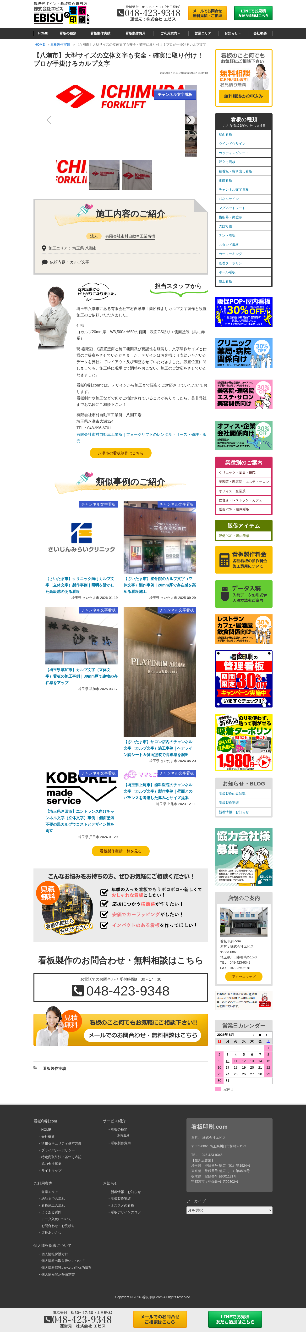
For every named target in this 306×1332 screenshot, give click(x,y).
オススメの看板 (122, 1205)
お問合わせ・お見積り (58, 1226)
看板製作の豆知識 (232, 794)
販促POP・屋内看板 (234, 509)
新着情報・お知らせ (234, 812)
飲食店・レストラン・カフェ (240, 500)
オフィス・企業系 (232, 491)
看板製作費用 (136, 33)
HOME (43, 33)
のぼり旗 (225, 226)
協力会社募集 (51, 1164)
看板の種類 (68, 33)
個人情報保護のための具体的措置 (66, 1268)
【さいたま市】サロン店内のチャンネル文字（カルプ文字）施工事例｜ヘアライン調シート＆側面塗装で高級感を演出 (158, 748)
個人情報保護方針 (54, 1254)
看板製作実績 (100, 33)
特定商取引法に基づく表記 (61, 1157)
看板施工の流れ (53, 1205)
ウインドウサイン (232, 143)
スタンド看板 (229, 245)
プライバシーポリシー (58, 1150)
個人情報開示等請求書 (58, 1274)
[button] (190, 120)
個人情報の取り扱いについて (63, 1261)
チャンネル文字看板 (234, 189)
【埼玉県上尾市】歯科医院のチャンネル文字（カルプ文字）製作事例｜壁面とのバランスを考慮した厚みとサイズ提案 (158, 791)
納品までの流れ (53, 1198)
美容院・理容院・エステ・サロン (244, 482)
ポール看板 (227, 272)
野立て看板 (227, 162)
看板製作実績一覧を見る (121, 851)
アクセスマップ (244, 976)
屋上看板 (225, 281)
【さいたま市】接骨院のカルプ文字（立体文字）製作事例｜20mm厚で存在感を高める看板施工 (160, 585)
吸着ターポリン (230, 263)
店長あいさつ (51, 1232)
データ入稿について (56, 1219)
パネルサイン (229, 199)
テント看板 (227, 235)
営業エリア (203, 33)
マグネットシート (232, 208)
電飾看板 (225, 180)
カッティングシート (234, 153)
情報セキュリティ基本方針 (61, 1143)
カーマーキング (230, 254)
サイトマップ (51, 1170)
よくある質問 (51, 1212)
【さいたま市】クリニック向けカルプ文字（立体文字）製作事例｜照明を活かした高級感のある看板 (79, 585)
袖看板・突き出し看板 (235, 171)
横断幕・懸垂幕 (230, 217)
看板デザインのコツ (126, 1212)
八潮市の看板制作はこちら (121, 453)
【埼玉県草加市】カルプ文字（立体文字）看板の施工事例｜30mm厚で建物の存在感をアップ (81, 676)
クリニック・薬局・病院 (237, 473)
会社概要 (260, 33)
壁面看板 (225, 134)
